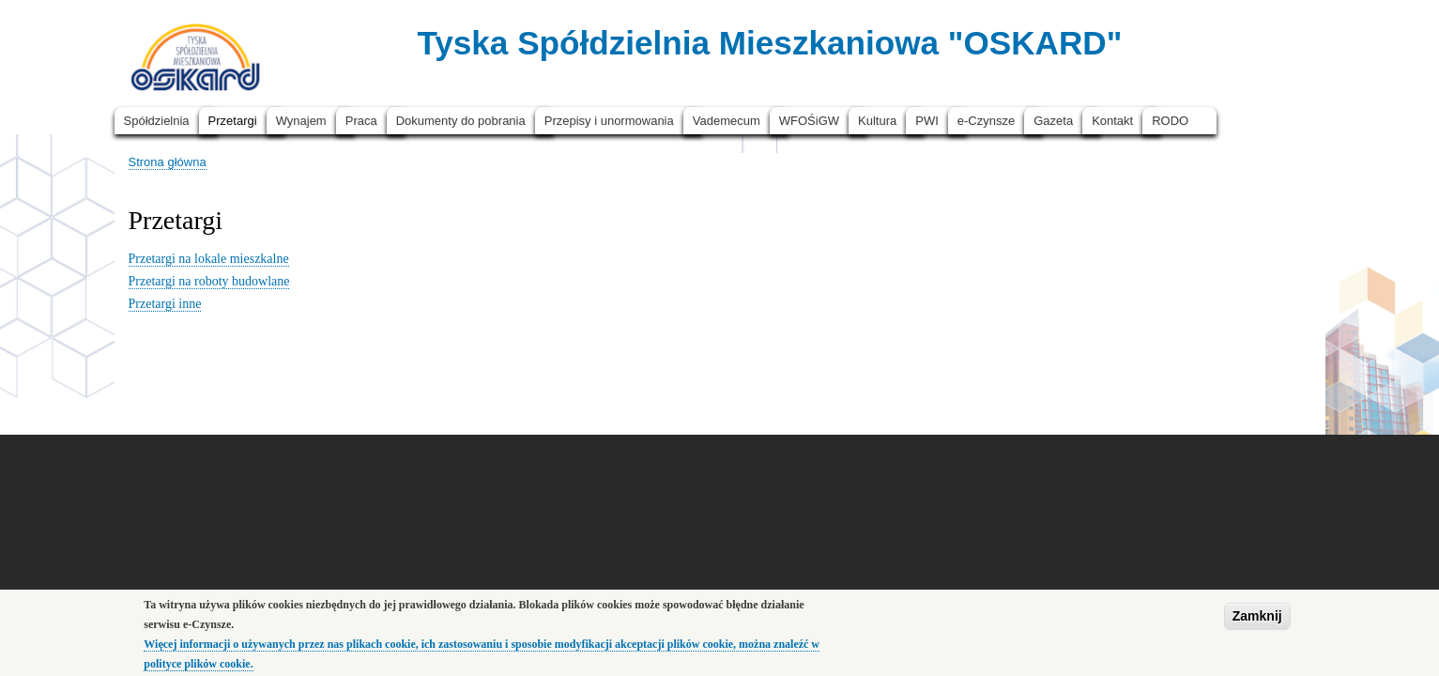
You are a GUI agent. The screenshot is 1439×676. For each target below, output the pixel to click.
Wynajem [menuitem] (301, 121)
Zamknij (1257, 621)
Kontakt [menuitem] (1112, 121)
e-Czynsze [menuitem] (986, 121)
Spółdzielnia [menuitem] (157, 121)
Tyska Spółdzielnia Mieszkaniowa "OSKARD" (769, 42)
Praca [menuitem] (361, 121)
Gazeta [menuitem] (1053, 121)
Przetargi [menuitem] (232, 121)
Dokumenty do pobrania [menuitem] (461, 121)
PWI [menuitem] (927, 121)
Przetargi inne (165, 304)
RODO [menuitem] (1170, 121)
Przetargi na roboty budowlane (209, 281)
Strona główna (168, 162)
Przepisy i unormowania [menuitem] (609, 121)
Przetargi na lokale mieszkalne (209, 259)
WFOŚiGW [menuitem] (809, 121)
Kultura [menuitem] (877, 121)
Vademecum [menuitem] (726, 121)
